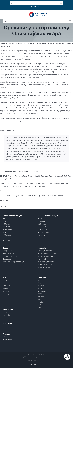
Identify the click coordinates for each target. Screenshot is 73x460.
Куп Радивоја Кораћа (46, 262)
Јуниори (6, 291)
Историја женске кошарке (47, 253)
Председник (7, 251)
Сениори (6, 221)
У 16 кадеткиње (43, 232)
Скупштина (7, 259)
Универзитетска (9, 238)
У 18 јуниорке (43, 229)
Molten (40, 305)
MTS (39, 280)
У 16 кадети (7, 235)
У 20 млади (7, 224)
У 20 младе (42, 224)
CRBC (40, 294)
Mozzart (41, 297)
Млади (5, 288)
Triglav (40, 283)
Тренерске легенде (45, 264)
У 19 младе (42, 227)
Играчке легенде (44, 267)
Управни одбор (8, 253)
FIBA (4, 337)
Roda (40, 288)
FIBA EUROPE (7, 339)
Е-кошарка (7, 326)
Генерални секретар (10, 256)
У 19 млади (7, 227)
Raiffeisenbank (43, 286)
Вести (5, 218)
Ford (39, 308)
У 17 (4, 232)
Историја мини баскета (46, 256)
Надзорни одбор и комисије (13, 262)
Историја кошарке (45, 251)
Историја (6, 240)
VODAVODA (42, 291)
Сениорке (41, 221)
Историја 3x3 (43, 259)
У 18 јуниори (7, 229)
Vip (39, 299)
